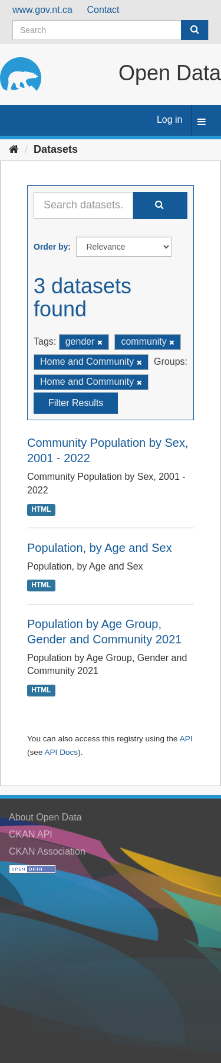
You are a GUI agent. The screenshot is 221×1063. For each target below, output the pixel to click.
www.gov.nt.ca (42, 10)
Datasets (56, 149)
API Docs (61, 752)
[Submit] (194, 30)
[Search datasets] (110, 30)
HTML (41, 509)
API (186, 738)
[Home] (14, 149)
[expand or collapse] (201, 122)
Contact (103, 10)
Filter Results (75, 403)
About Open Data (45, 817)
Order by (51, 246)
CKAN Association (47, 851)
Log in (170, 120)
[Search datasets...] (83, 205)
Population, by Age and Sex (99, 547)
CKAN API (30, 834)
